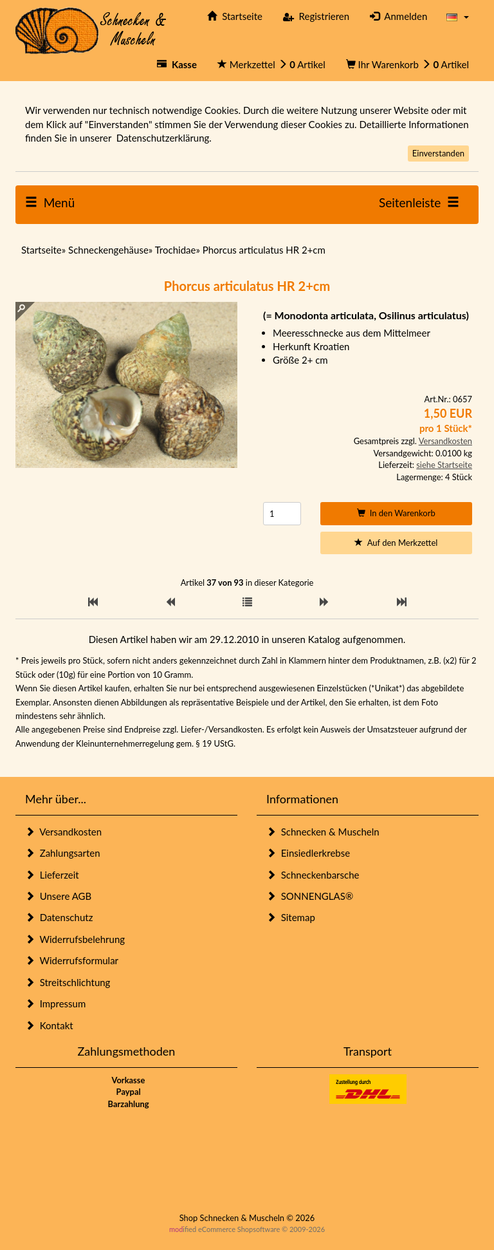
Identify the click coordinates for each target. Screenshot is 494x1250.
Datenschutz (59, 917)
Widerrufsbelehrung (75, 939)
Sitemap (290, 917)
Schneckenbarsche (312, 875)
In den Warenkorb (396, 513)
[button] (458, 16)
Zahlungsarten (62, 853)
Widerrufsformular (71, 960)
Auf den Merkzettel (395, 542)
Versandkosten (445, 441)
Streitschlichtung (67, 982)
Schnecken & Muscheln (323, 831)
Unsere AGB (58, 896)
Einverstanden (438, 153)
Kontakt (49, 1025)
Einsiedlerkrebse (308, 853)
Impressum (55, 1003)
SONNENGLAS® (309, 896)
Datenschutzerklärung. (164, 138)
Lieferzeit (52, 875)
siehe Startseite (444, 465)
